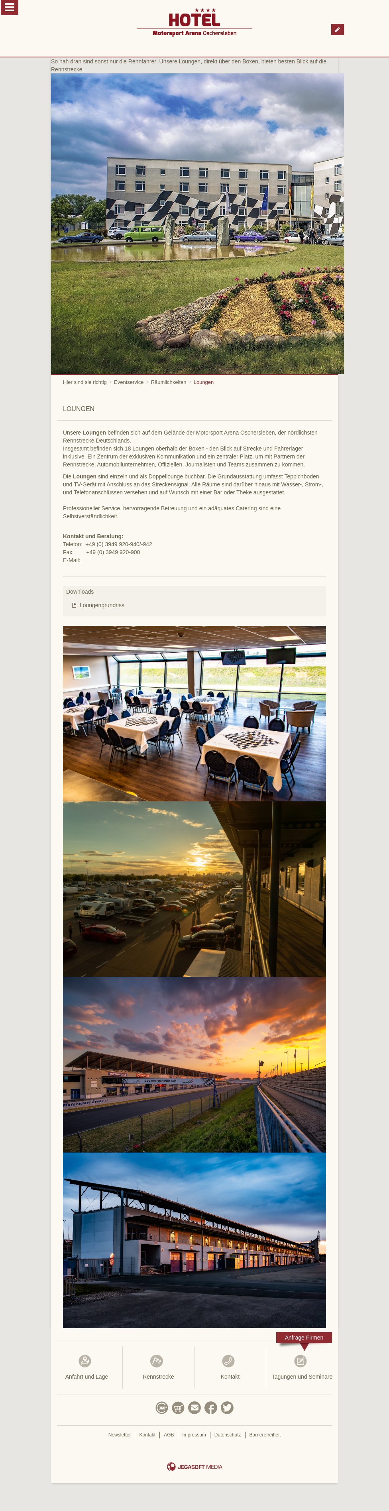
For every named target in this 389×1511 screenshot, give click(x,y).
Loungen (204, 382)
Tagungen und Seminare (302, 1367)
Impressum (194, 1435)
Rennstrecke (158, 1367)
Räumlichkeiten (169, 382)
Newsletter (119, 1435)
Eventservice (128, 382)
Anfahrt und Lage (86, 1367)
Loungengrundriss (102, 605)
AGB (169, 1435)
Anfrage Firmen (304, 1337)
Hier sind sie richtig (85, 382)
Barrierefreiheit (265, 1435)
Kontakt (230, 1367)
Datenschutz (227, 1435)
